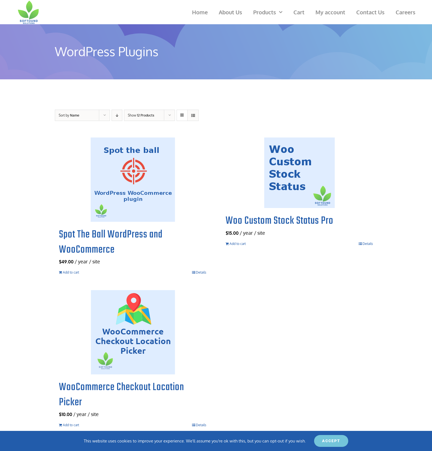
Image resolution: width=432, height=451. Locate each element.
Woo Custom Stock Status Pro (279, 221)
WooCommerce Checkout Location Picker (121, 395)
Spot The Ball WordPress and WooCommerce (111, 242)
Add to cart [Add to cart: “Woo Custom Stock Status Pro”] (237, 244)
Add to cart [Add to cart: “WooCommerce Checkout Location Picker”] (71, 425)
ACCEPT (331, 441)
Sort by (69, 115)
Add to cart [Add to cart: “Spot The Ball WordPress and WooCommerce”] (71, 272)
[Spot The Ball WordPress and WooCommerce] (132, 179)
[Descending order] (117, 115)
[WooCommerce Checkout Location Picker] (132, 332)
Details (201, 272)
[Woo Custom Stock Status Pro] (299, 172)
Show (141, 115)
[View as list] (193, 115)
